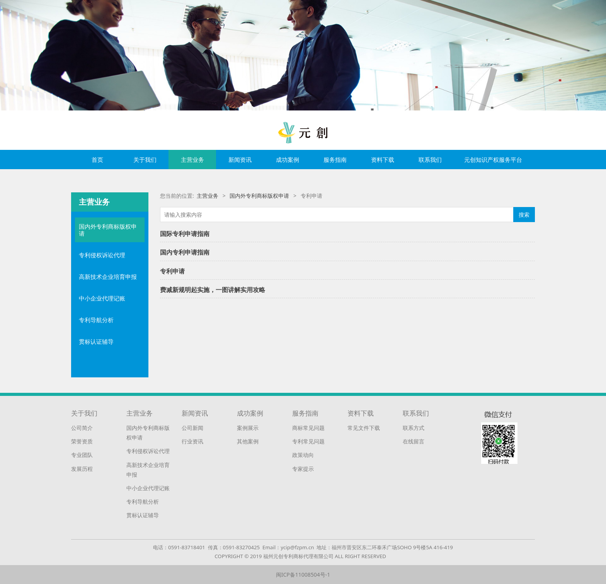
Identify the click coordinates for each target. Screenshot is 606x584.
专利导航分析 (96, 320)
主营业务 (192, 159)
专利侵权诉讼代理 (102, 255)
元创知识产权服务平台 (493, 159)
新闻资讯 (240, 159)
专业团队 (82, 454)
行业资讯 (192, 441)
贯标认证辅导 (96, 341)
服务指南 (335, 159)
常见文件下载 (363, 427)
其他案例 (248, 441)
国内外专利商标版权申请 (108, 229)
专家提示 (303, 468)
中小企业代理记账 (102, 298)
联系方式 (413, 427)
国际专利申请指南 (184, 233)
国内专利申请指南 (184, 252)
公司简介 (82, 427)
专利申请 (172, 271)
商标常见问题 (308, 427)
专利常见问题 (308, 441)
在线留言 (413, 441)
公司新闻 (192, 427)
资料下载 (382, 159)
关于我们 (145, 159)
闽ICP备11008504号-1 (303, 574)
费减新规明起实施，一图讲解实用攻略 (212, 289)
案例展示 (248, 427)
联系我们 (430, 159)
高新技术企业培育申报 (108, 276)
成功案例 (287, 159)
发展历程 (82, 468)
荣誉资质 (82, 441)
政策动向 (303, 454)
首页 (97, 159)
